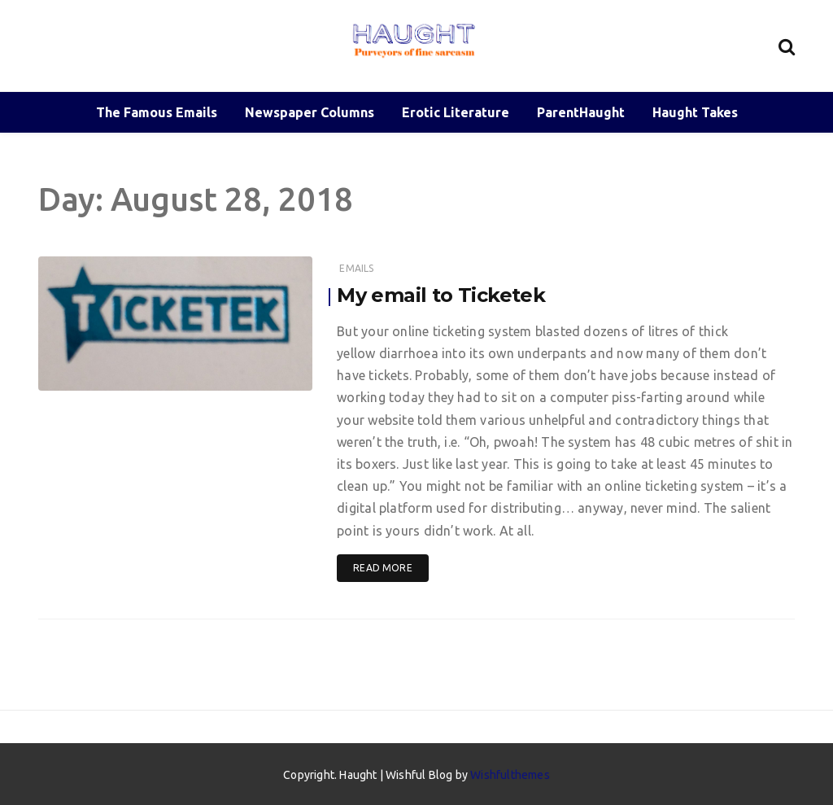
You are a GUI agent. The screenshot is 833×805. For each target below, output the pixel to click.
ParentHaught (581, 112)
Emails (356, 268)
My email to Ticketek (441, 295)
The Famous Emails (156, 112)
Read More (382, 567)
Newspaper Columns (309, 112)
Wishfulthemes (510, 774)
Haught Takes (695, 112)
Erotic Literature (455, 112)
